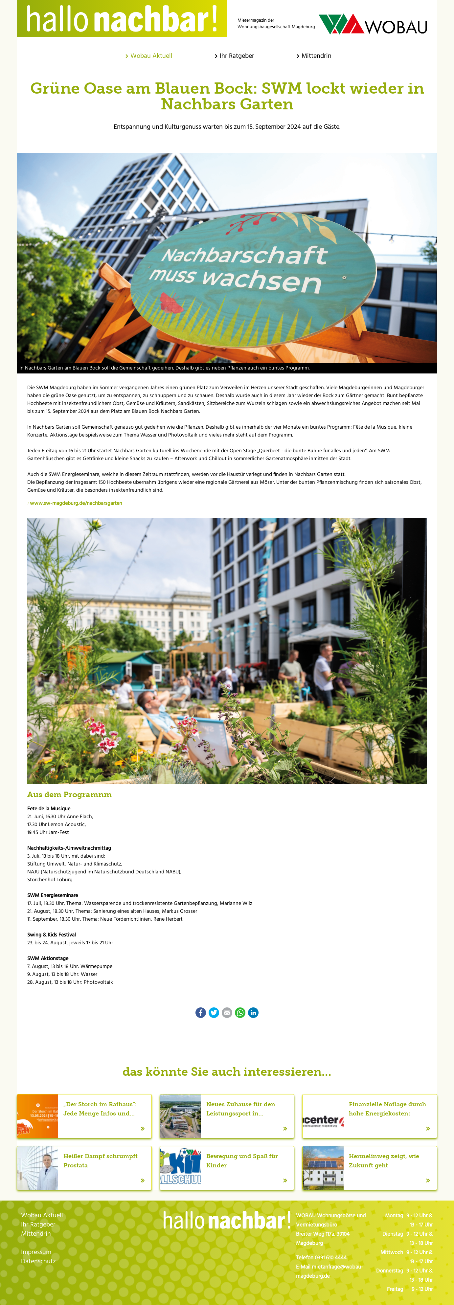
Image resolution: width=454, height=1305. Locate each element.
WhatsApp (240, 1012)
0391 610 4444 (331, 1258)
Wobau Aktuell (42, 1215)
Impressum (36, 1252)
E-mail (227, 1012)
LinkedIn (253, 1012)
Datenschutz (38, 1261)
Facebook (200, 1012)
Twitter (214, 1012)
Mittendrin (36, 1234)
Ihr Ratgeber (38, 1225)
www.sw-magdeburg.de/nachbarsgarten (76, 503)
